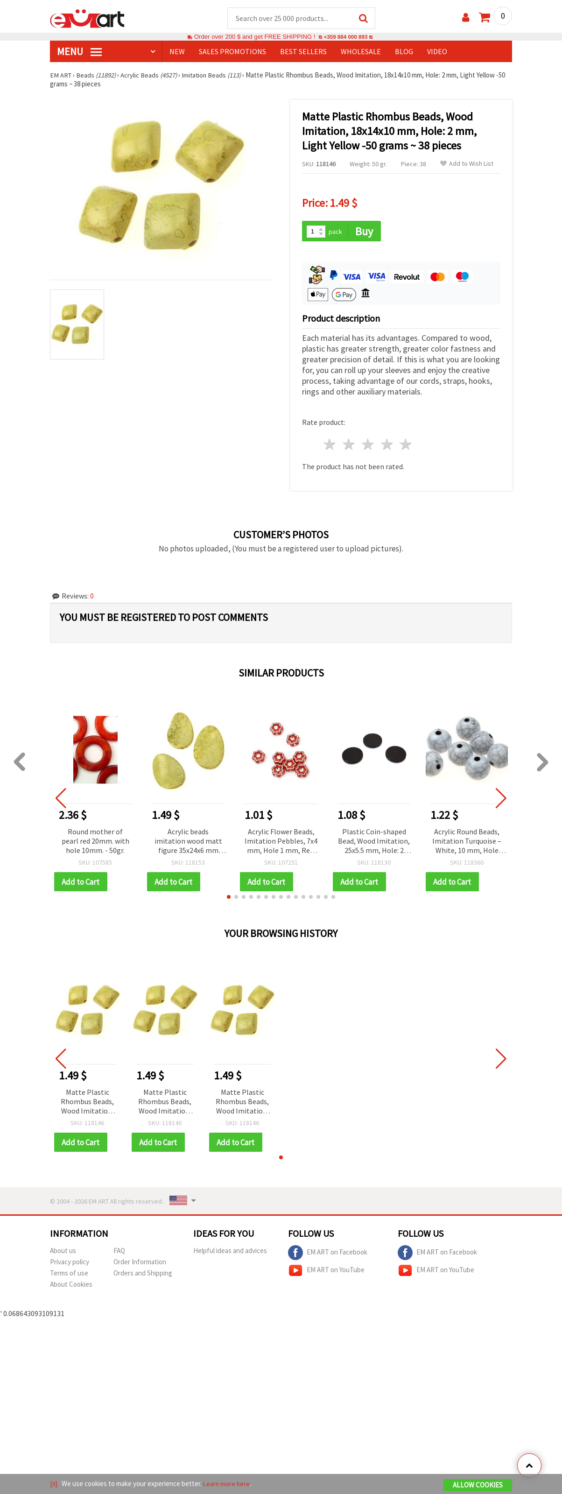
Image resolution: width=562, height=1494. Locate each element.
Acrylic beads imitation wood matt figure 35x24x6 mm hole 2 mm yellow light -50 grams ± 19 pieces (188, 842)
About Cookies (71, 1286)
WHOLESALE (361, 51)
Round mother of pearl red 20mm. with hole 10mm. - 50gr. (95, 842)
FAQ (119, 1252)
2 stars (349, 445)
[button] (229, 898)
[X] (54, 1484)
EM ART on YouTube (326, 1272)
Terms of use (69, 1274)
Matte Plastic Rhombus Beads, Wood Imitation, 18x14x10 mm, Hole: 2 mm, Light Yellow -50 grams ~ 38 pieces (87, 1103)
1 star (330, 445)
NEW (177, 51)
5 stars (406, 445)
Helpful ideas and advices (230, 1252)
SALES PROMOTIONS (232, 51)
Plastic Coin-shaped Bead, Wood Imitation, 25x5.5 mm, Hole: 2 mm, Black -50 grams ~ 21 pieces (373, 842)
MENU (79, 51)
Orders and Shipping (142, 1274)
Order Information (139, 1263)
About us (63, 1252)
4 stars (387, 445)
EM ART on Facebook (327, 1254)
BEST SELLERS (303, 51)
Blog (404, 51)
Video (437, 51)
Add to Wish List (466, 164)
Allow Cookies (478, 1485)
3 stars (368, 445)
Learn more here (228, 1484)
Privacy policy (69, 1263)
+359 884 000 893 (345, 37)
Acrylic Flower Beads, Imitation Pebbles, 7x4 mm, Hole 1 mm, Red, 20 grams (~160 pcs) (281, 842)
